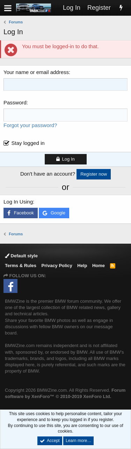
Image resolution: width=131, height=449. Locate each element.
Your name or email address (36, 72)
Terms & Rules (20, 265)
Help (82, 265)
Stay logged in (28, 143)
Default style (21, 255)
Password (15, 102)
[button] (7, 8)
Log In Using (18, 202)
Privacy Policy (57, 265)
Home (98, 265)
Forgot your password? (30, 125)
